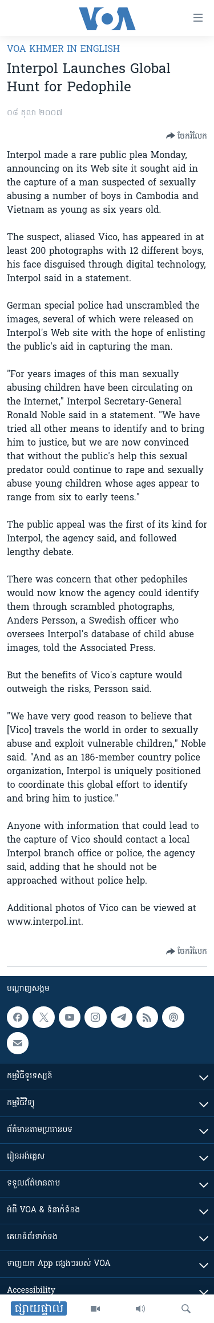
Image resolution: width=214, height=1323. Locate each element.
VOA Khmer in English (63, 49)
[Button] (186, 136)
